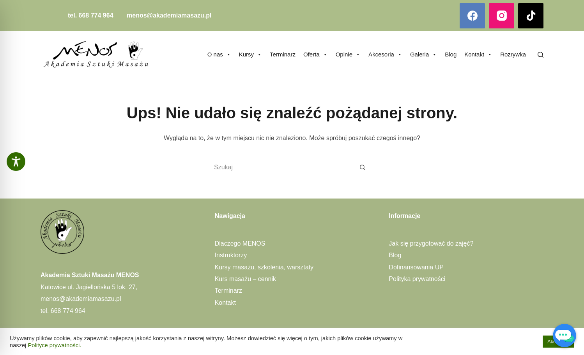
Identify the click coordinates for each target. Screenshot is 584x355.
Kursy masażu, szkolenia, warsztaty (264, 267)
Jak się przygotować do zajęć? (431, 243)
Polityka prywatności (417, 279)
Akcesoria (385, 54)
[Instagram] (501, 15)
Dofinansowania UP (416, 267)
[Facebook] (472, 15)
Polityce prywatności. (54, 345)
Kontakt (478, 54)
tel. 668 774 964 (90, 15)
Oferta (315, 54)
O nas (219, 54)
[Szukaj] (540, 55)
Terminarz (283, 54)
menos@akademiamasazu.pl (169, 15)
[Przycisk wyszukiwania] (362, 167)
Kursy (250, 54)
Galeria (423, 54)
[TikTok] (530, 15)
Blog (451, 54)
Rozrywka (513, 54)
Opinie (348, 54)
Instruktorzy (231, 255)
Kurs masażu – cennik (245, 279)
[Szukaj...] (284, 167)
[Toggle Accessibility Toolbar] (16, 161)
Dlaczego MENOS (240, 243)
